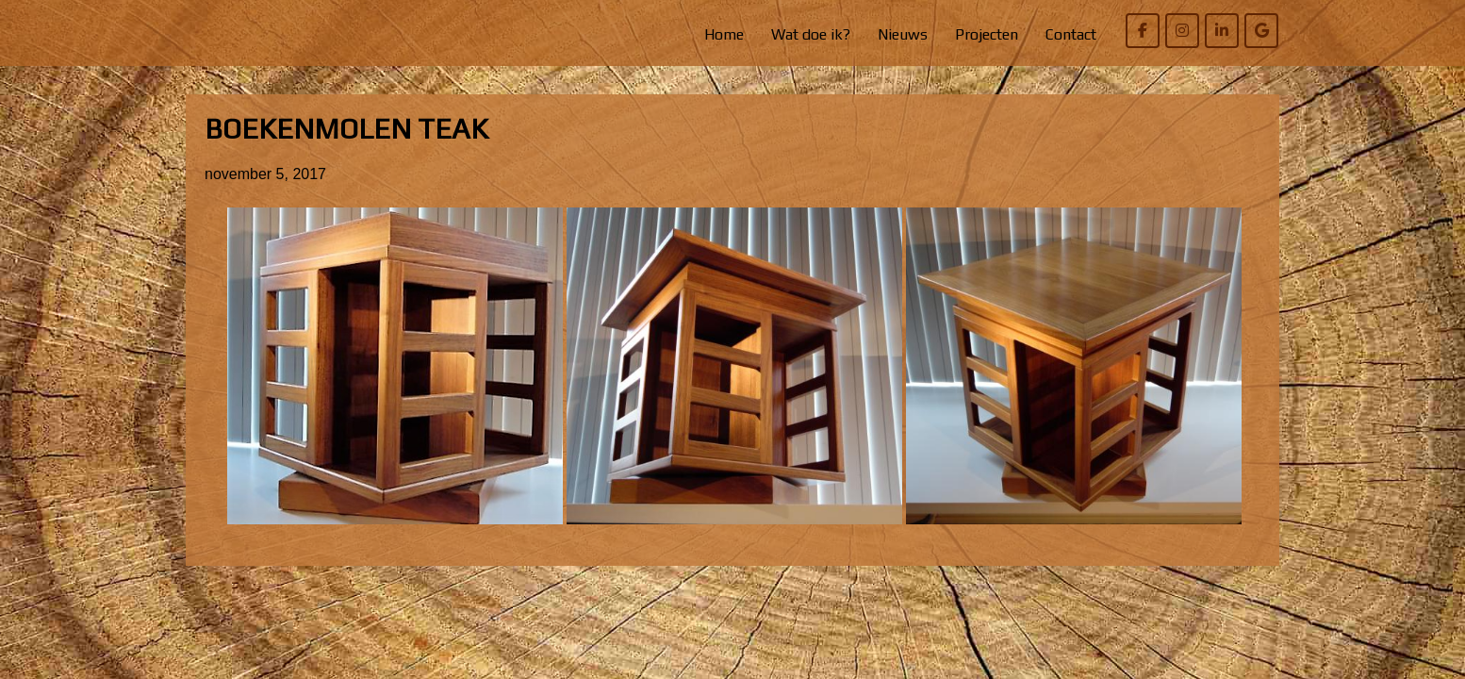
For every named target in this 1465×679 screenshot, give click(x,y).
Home (724, 34)
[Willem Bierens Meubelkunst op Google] (1261, 30)
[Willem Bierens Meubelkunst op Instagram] (1182, 30)
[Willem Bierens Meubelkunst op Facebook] (1143, 30)
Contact (1070, 34)
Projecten (986, 34)
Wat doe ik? (810, 34)
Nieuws (903, 34)
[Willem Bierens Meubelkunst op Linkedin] (1222, 30)
